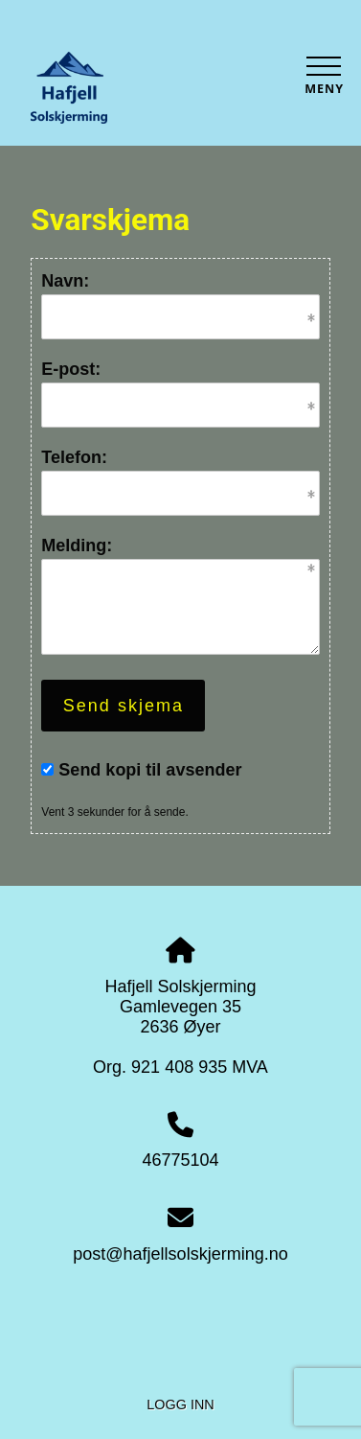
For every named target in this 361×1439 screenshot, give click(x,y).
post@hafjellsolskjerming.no (180, 1254)
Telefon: (74, 457)
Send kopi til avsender (149, 769)
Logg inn (180, 1404)
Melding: (76, 545)
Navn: (65, 280)
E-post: (71, 369)
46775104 (180, 1160)
